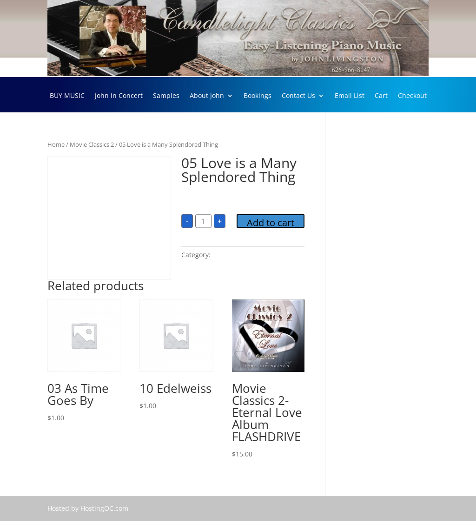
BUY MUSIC (67, 96)
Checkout (412, 96)
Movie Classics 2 (92, 144)
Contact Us (298, 96)
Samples (166, 96)
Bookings (257, 96)
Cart (381, 96)
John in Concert (119, 96)
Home (56, 144)
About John (207, 96)
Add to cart (270, 222)
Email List (349, 96)
